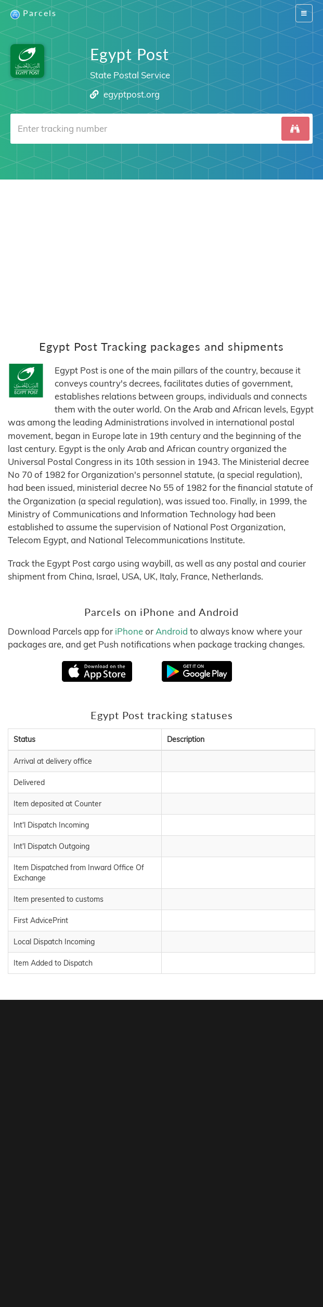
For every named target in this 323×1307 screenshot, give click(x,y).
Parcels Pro (166, 1234)
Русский (193, 1270)
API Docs (188, 1244)
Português (135, 1260)
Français (69, 1260)
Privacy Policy (229, 1234)
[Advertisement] (161, 252)
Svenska (251, 1260)
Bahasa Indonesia (143, 1270)
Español (100, 1260)
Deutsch (171, 1260)
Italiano (281, 1260)
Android (172, 631)
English (38, 1260)
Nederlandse (211, 1260)
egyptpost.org (132, 94)
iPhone (129, 631)
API (156, 1244)
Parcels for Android (97, 1139)
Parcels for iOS (267, 1125)
